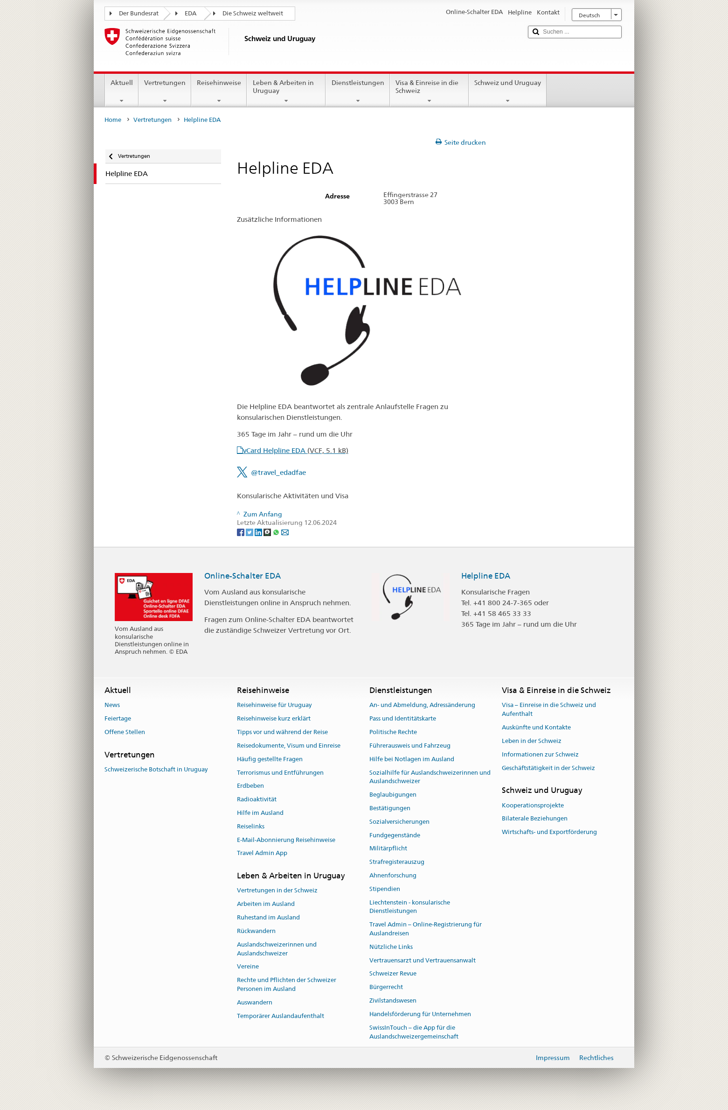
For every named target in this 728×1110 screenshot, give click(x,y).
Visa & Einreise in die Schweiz (429, 91)
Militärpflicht (388, 848)
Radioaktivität (257, 799)
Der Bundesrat (139, 13)
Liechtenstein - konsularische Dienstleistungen (409, 907)
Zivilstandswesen (392, 1000)
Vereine (248, 966)
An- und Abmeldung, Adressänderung (422, 705)
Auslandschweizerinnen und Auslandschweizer (277, 949)
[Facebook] (241, 531)
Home (112, 119)
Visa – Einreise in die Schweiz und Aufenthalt (549, 710)
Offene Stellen (124, 731)
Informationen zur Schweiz (540, 754)
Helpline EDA (485, 575)
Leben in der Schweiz (532, 740)
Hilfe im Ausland (260, 812)
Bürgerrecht (386, 987)
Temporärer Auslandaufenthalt (280, 1015)
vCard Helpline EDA (295, 450)
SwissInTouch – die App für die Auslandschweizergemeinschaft (413, 1032)
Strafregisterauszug (396, 861)
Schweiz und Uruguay (507, 91)
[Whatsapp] (276, 531)
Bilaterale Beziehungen (535, 818)
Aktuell (121, 91)
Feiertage (117, 718)
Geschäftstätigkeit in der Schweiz (548, 767)
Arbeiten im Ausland (266, 904)
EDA (190, 13)
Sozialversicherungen (399, 821)
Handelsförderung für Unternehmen (420, 1014)
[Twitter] (250, 531)
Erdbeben (250, 786)
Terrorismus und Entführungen (280, 772)
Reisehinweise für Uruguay (274, 705)
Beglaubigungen (392, 794)
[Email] (285, 531)
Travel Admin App (262, 853)
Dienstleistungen (357, 91)
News (112, 705)
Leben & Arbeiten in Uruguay (286, 91)
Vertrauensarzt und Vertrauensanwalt (422, 960)
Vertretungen (165, 91)
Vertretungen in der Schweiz (277, 890)
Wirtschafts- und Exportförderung (549, 831)
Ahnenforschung (392, 875)
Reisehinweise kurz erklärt (274, 718)
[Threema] (267, 531)
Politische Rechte (393, 731)
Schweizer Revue (392, 973)
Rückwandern (256, 930)
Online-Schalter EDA (242, 575)
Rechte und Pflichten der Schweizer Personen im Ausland (286, 984)
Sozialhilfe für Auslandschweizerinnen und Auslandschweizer (430, 777)
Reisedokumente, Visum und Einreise (288, 745)
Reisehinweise (219, 91)
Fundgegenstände (394, 835)
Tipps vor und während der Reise (282, 731)
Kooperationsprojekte (533, 805)
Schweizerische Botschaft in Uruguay (156, 769)
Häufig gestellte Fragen (270, 759)
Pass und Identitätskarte (402, 718)
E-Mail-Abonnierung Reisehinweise (286, 839)
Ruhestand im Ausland (268, 917)
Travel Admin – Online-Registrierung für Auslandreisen (425, 929)
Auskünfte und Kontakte (536, 727)
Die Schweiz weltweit (252, 13)
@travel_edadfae (278, 472)
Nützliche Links (391, 946)
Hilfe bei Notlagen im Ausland (411, 759)
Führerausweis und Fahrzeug (410, 745)
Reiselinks (250, 826)
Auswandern (254, 1002)
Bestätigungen (389, 808)
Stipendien (384, 888)
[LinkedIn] (259, 531)
